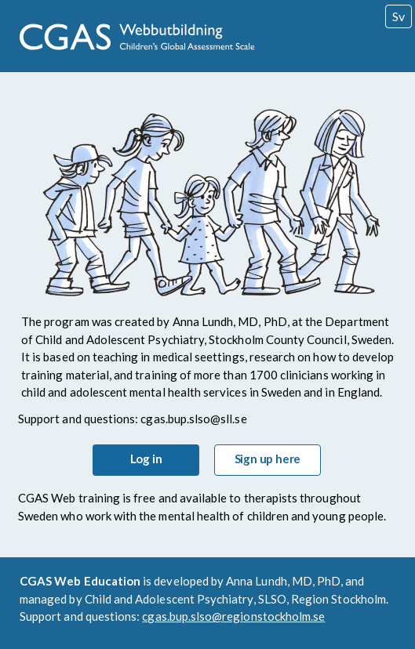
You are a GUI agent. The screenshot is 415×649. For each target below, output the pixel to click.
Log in (146, 458)
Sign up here (268, 458)
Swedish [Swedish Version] (398, 16)
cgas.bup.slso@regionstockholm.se (233, 616)
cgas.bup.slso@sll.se (193, 419)
